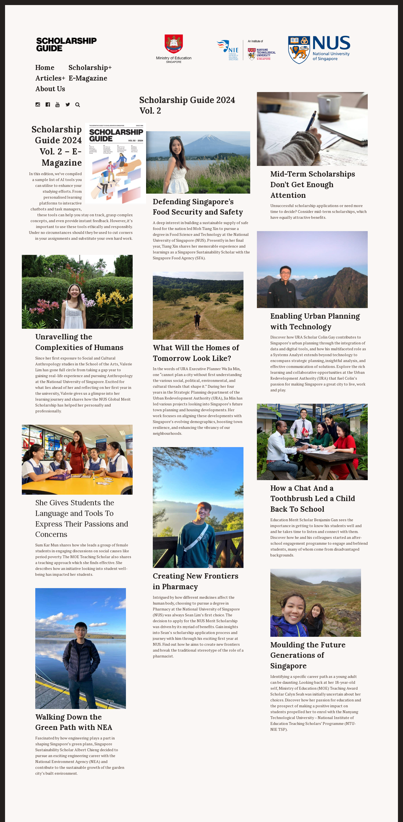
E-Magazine (88, 78)
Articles (50, 78)
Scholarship (90, 67)
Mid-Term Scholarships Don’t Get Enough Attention (312, 184)
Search (77, 104)
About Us (50, 88)
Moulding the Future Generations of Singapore (308, 655)
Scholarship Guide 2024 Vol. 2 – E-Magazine (57, 146)
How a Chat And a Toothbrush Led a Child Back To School (312, 498)
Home (44, 67)
